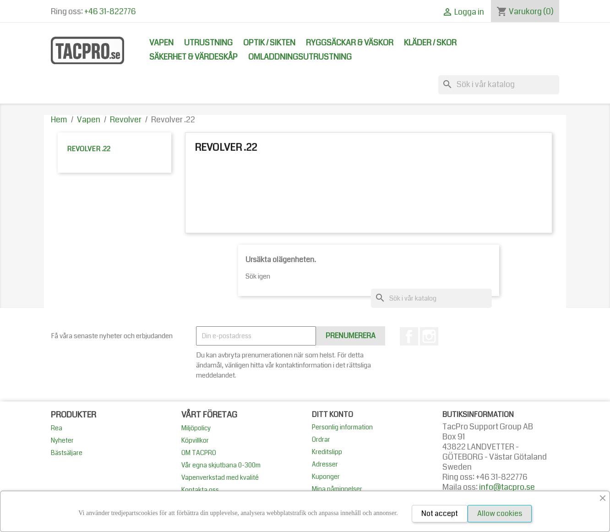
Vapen (161, 43)
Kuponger (326, 476)
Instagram (429, 336)
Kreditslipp (327, 451)
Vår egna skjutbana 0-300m (221, 465)
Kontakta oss (200, 489)
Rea (56, 428)
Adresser (325, 464)
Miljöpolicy (196, 428)
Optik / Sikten (269, 43)
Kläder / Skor (430, 43)
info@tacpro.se (507, 487)
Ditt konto (332, 414)
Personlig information (342, 427)
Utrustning (208, 43)
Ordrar (321, 439)
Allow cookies (499, 513)
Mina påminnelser (337, 489)
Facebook (409, 336)
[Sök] (498, 84)
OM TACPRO (198, 452)
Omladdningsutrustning (300, 57)
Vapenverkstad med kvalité (220, 477)
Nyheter (62, 440)
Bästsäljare (66, 452)
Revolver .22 (88, 149)
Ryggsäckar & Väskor (349, 43)
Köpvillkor (195, 440)
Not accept (439, 513)
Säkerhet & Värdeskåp (193, 57)
